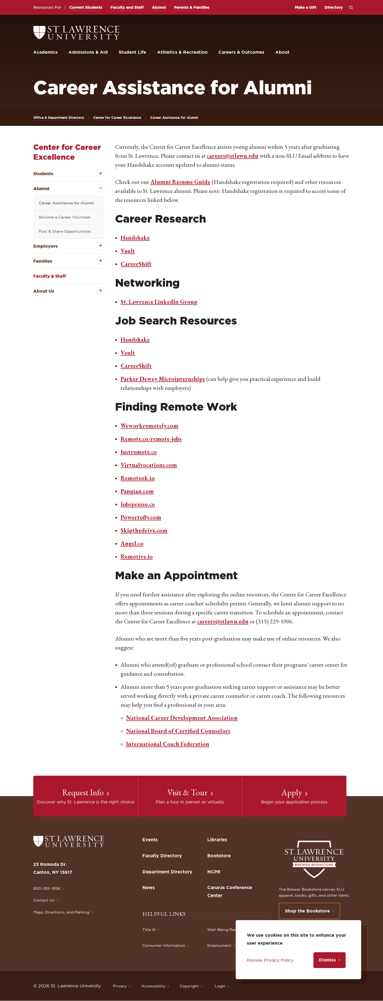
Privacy (120, 986)
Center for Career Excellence (117, 117)
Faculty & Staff (49, 276)
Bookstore (219, 855)
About (282, 52)
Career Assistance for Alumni (66, 203)
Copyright (189, 986)
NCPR (213, 871)
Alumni (159, 7)
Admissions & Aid (88, 52)
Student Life (132, 52)
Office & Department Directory (58, 117)
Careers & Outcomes (241, 52)
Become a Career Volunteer (65, 217)
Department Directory (167, 871)
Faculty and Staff (127, 7)
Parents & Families (191, 7)
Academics (45, 52)
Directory (334, 7)
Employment (219, 945)
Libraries (217, 839)
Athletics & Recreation (182, 52)
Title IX (149, 929)
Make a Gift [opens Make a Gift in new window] (305, 7)
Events (150, 839)
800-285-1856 (46, 888)
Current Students (85, 7)
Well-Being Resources (228, 929)
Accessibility (153, 986)
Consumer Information (163, 945)
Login (220, 986)
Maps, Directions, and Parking (61, 912)
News (148, 887)
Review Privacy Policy (270, 960)
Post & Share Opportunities (65, 231)
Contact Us (44, 900)
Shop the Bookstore (307, 910)
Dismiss (327, 959)
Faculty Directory (162, 855)
